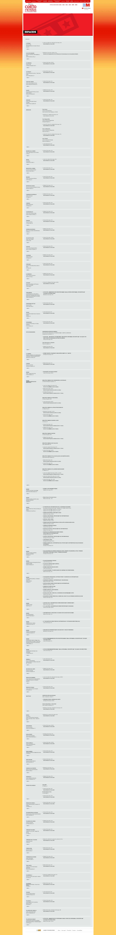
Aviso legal (63, 930)
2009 (73, 4)
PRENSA (88, 1)
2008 (76, 4)
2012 (63, 4)
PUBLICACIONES (76, 1)
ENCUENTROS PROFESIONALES (50, 1)
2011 (67, 4)
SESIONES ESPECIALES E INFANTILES (57, 1)
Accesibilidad (79, 930)
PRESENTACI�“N (28, 1)
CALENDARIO (34, 1)
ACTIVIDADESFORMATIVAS (45, 1)
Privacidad (69, 930)
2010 (70, 4)
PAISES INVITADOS (71, 1)
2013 (60, 4)
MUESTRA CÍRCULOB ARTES (39, 1)
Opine (59, 930)
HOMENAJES (63, 1)
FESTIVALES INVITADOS (67, 1)
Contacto (74, 930)
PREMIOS (84, 1)
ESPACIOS (81, 1)
